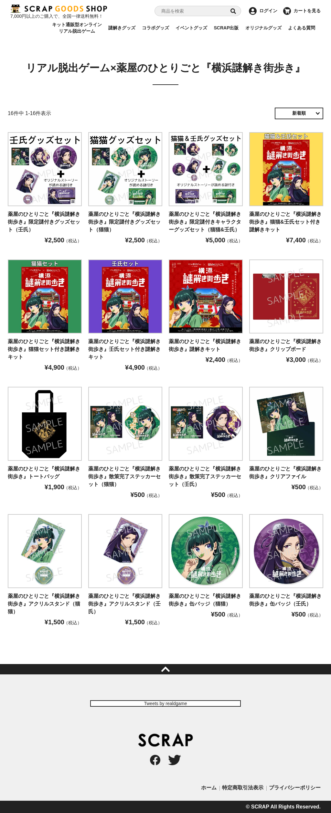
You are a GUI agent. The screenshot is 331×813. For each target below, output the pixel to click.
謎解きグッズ (121, 27)
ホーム (209, 787)
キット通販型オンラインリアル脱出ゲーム (77, 28)
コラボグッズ (155, 27)
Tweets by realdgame (165, 703)
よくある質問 (301, 27)
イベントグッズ (191, 27)
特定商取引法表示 (242, 787)
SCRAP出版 (226, 27)
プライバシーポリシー (295, 787)
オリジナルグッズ (263, 27)
